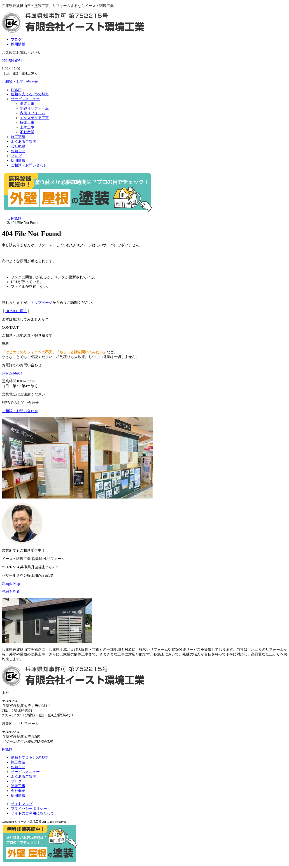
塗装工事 (27, 103)
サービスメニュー (25, 99)
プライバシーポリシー (29, 808)
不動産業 (27, 132)
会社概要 (18, 146)
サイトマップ (22, 804)
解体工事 (27, 122)
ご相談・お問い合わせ (29, 165)
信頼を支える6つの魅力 (30, 94)
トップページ (41, 302)
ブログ (16, 39)
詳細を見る (11, 591)
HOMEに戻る (16, 311)
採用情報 (18, 44)
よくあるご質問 (23, 141)
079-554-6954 (12, 61)
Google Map (11, 583)
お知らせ (18, 151)
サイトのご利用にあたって (32, 813)
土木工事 (27, 127)
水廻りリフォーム (34, 108)
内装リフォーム (32, 113)
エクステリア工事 (34, 118)
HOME (16, 90)
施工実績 (18, 137)
